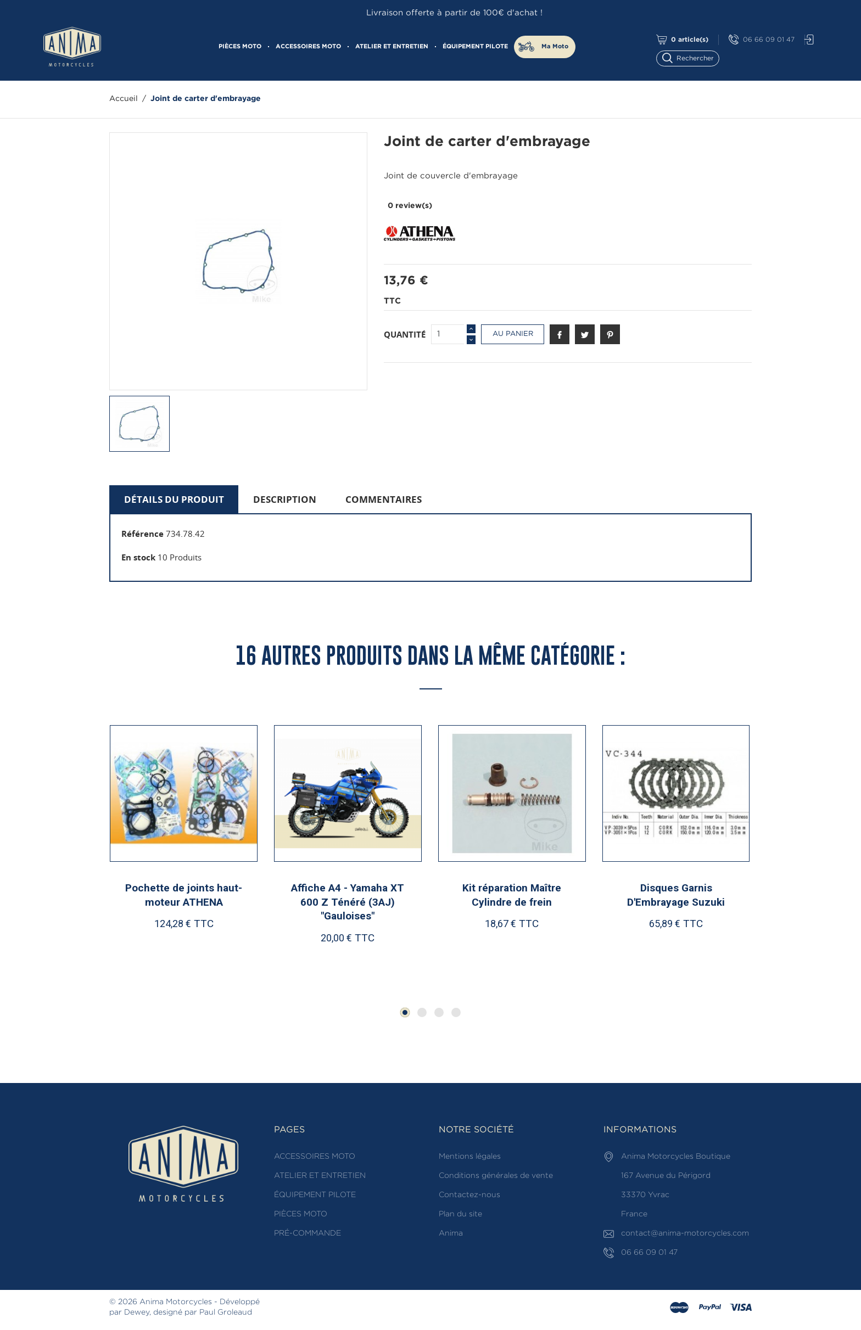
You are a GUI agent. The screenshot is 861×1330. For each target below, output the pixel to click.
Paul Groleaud (225, 1312)
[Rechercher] (692, 57)
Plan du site (460, 1214)
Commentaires (383, 499)
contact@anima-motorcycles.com (685, 1233)
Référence (142, 533)
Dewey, (137, 1312)
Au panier (513, 334)
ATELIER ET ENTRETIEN (391, 46)
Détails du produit (174, 499)
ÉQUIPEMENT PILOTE (475, 46)
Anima (451, 1233)
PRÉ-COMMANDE (307, 1233)
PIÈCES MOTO (240, 46)
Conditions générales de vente (496, 1175)
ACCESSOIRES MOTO (308, 46)
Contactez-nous (469, 1195)
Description (284, 499)
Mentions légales (470, 1156)
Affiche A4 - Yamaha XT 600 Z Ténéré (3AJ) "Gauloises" (347, 902)
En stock (138, 557)
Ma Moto (554, 46)
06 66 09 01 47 (762, 40)
